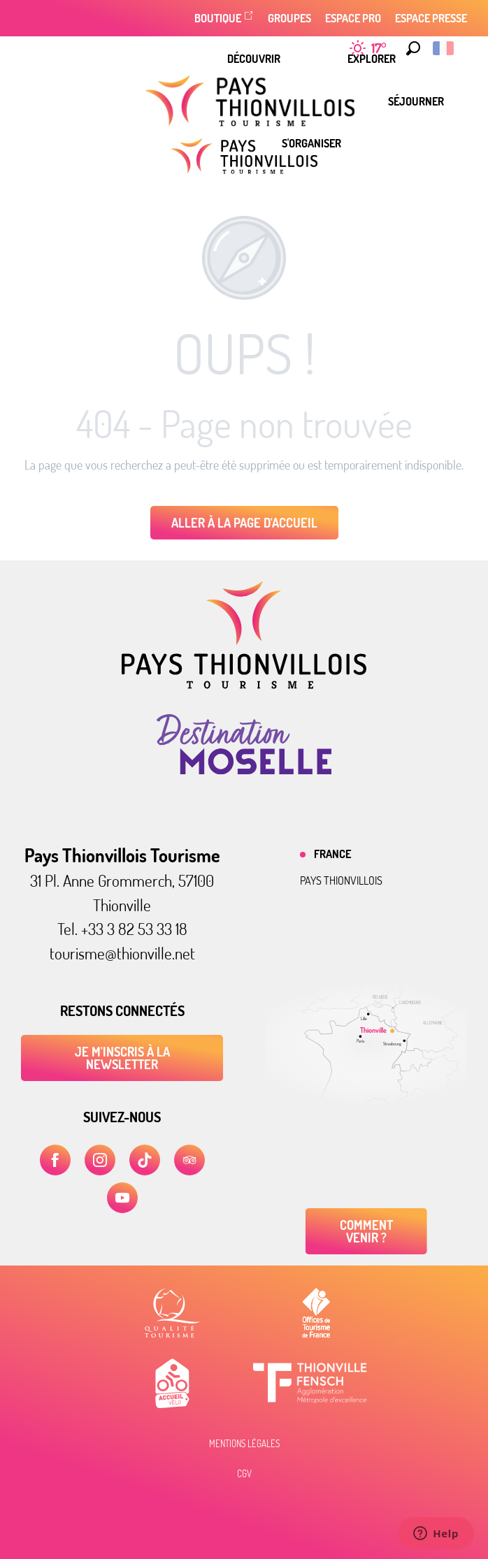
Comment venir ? (366, 1231)
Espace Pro (353, 18)
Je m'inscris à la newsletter (122, 1058)
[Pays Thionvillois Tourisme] (244, 156)
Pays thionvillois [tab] (341, 880)
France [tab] (332, 854)
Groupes (289, 18)
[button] (410, 48)
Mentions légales (244, 1443)
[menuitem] (254, 58)
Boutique (217, 18)
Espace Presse (431, 18)
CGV (244, 1473)
